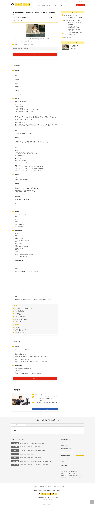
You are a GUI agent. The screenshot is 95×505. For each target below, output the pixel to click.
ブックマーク (59, 5)
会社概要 (35, 484)
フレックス (79, 467)
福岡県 (21, 463)
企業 (68, 450)
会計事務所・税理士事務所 (71, 469)
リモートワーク (64, 467)
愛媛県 (47, 459)
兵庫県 (33, 456)
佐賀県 (25, 463)
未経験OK (66, 476)
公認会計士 (67, 441)
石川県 (29, 445)
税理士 (62, 441)
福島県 (44, 441)
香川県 (44, 459)
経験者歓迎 (71, 476)
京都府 (25, 456)
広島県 (33, 459)
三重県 (41, 429)
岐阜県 (29, 429)
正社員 (63, 457)
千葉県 (36, 448)
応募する (35, 54)
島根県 (25, 459)
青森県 (25, 441)
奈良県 (36, 456)
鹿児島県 (44, 463)
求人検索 (50, 5)
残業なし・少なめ (64, 474)
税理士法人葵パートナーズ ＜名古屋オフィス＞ (45, 8)
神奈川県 (44, 448)
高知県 (51, 459)
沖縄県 (48, 463)
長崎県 (29, 463)
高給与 (80, 474)
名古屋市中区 (34, 8)
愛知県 (26, 8)
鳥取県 (21, 459)
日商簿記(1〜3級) (64, 443)
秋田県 (36, 441)
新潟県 (21, 445)
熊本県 (33, 463)
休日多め (63, 469)
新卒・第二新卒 (76, 471)
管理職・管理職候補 (73, 474)
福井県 (33, 445)
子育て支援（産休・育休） (66, 471)
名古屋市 (29, 8)
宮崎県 (40, 463)
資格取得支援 (77, 476)
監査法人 (71, 450)
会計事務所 (63, 450)
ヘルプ (31, 484)
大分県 (36, 463)
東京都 (40, 448)
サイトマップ (48, 484)
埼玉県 (33, 448)
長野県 (40, 445)
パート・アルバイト (78, 457)
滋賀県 (21, 456)
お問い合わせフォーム (47, 497)
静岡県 (33, 429)
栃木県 (25, 448)
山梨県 (36, 445)
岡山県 (29, 459)
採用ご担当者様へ (82, 1)
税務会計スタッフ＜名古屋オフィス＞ (61, 8)
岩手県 (29, 441)
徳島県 (40, 459)
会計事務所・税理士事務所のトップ (17, 8)
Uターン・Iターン (72, 467)
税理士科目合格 (73, 441)
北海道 (21, 441)
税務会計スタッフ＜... (74, 45)
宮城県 (33, 441)
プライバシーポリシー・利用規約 (59, 484)
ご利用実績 (41, 484)
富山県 (25, 445)
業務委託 (63, 460)
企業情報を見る (45, 409)
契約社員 (69, 457)
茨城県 (21, 448)
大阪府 (29, 456)
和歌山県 (41, 456)
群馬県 (29, 448)
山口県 (36, 459)
